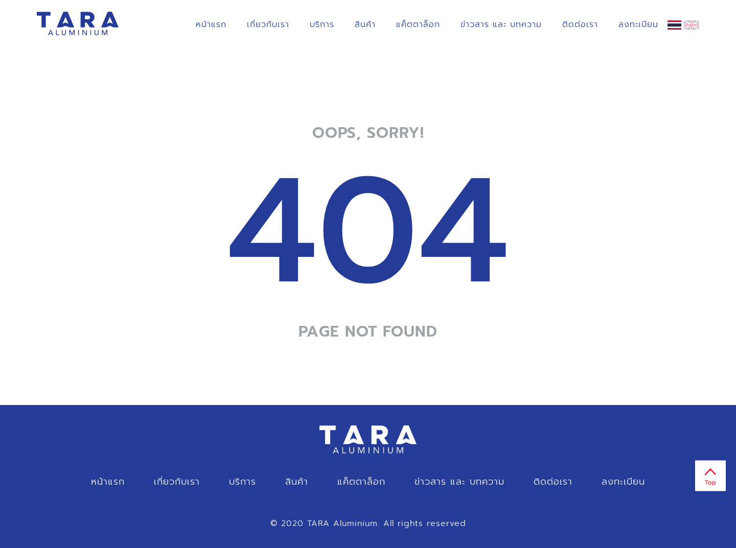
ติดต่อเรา (580, 24)
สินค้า (365, 24)
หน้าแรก (211, 24)
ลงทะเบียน (638, 24)
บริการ (322, 24)
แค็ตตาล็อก (418, 24)
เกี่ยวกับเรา (268, 24)
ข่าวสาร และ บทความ (501, 24)
